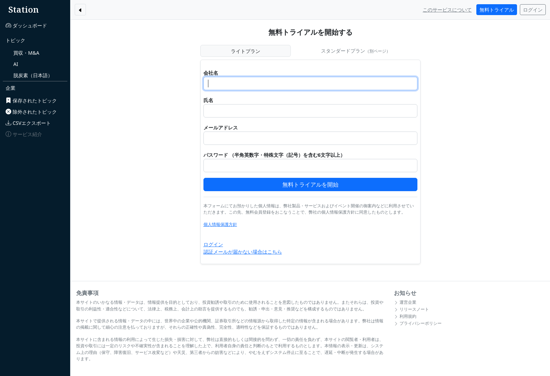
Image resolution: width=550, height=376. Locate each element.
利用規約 (405, 316)
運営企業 (405, 302)
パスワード (215, 155)
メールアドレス (220, 127)
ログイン (533, 9)
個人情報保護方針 (220, 224)
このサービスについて (447, 9)
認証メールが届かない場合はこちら (242, 251)
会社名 (210, 72)
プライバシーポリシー (418, 323)
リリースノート (411, 309)
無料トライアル (496, 9)
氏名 (208, 100)
